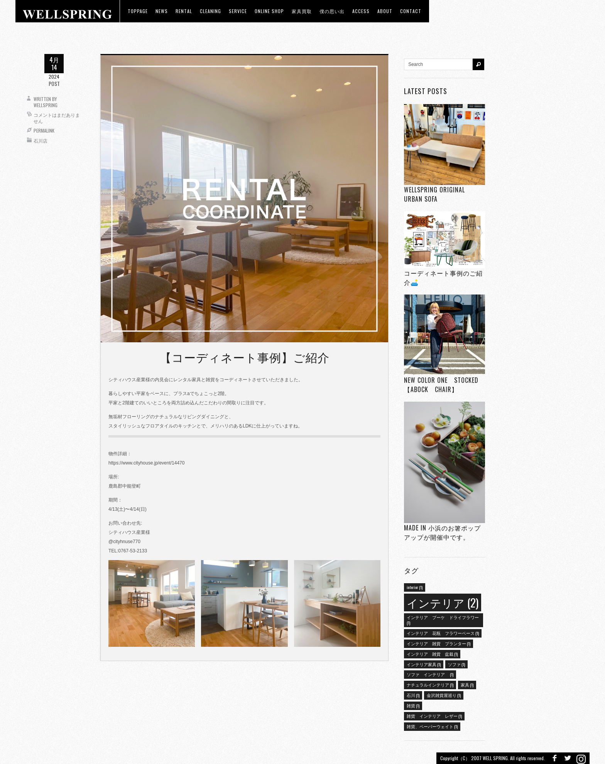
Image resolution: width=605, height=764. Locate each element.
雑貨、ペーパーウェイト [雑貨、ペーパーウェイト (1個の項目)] (432, 726)
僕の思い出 (332, 11)
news (161, 11)
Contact (410, 11)
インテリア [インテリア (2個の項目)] (442, 602)
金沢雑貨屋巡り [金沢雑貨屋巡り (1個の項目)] (444, 695)
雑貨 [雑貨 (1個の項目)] (413, 705)
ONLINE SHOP (269, 11)
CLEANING (210, 11)
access (361, 11)
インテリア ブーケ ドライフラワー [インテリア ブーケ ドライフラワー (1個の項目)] (443, 620)
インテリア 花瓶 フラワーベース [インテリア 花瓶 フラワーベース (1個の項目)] (443, 633)
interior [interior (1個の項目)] (414, 587)
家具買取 (302, 11)
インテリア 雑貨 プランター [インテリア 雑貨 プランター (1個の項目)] (438, 643)
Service (238, 11)
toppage (138, 11)
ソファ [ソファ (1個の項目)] (456, 664)
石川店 (40, 140)
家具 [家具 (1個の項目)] (467, 685)
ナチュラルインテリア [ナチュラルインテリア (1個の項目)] (430, 685)
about (384, 11)
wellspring (45, 105)
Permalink (44, 130)
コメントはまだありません (57, 117)
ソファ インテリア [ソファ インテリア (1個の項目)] (430, 674)
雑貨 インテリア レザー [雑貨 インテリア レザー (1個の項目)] (434, 716)
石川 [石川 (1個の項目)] (413, 695)
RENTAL (184, 11)
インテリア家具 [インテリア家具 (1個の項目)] (424, 664)
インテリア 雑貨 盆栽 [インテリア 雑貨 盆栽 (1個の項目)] (432, 654)
